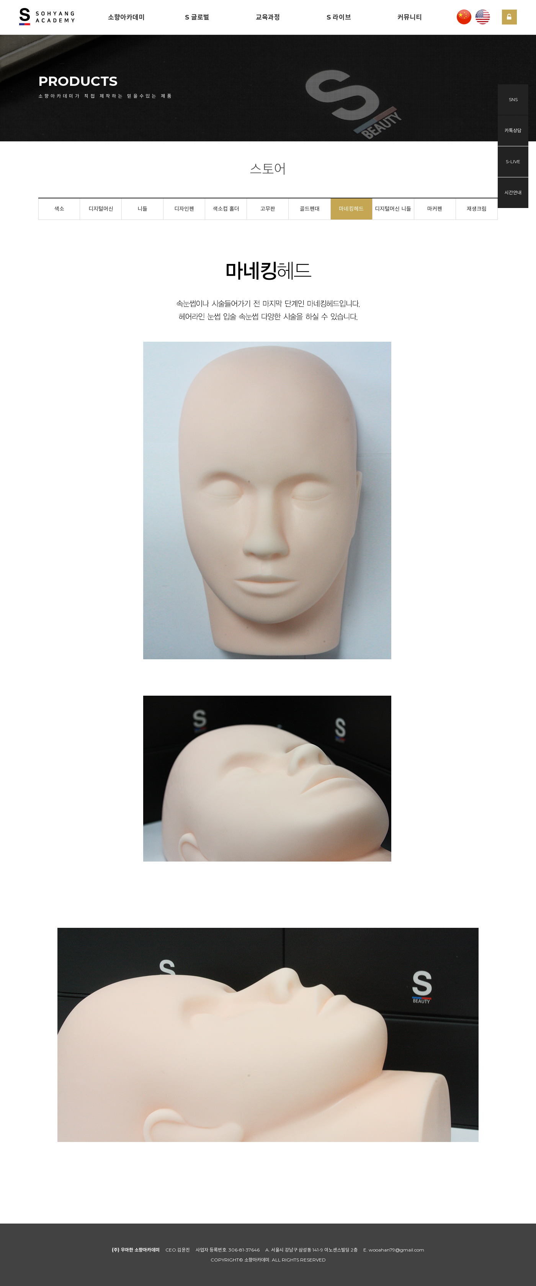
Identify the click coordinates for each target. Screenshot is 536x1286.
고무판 (267, 208)
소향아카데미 (126, 17)
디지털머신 (100, 208)
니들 (142, 208)
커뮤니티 (409, 17)
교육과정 (268, 17)
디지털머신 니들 (393, 208)
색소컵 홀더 (226, 208)
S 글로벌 (197, 17)
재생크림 (477, 208)
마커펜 (434, 208)
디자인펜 (184, 208)
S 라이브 (339, 17)
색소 (59, 208)
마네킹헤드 (351, 208)
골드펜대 (310, 208)
